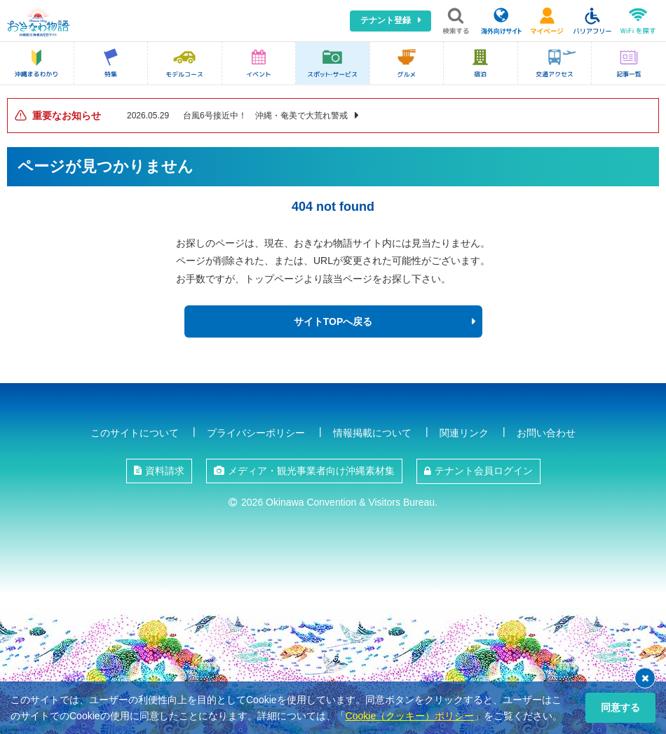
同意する (620, 707)
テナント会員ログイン (484, 470)
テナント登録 (385, 20)
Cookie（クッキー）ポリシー (410, 715)
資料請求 (164, 470)
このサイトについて (134, 432)
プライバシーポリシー (256, 432)
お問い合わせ (546, 432)
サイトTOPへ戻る (333, 321)
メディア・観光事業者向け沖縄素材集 (311, 470)
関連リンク (464, 432)
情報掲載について (372, 432)
